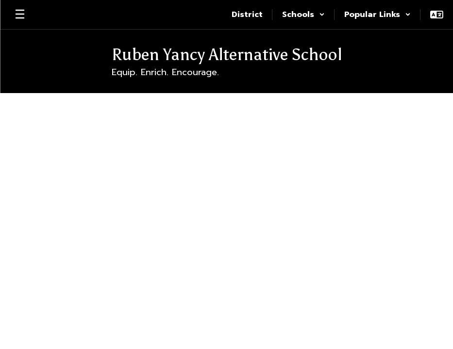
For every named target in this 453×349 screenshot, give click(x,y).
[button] (303, 14)
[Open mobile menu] (19, 14)
